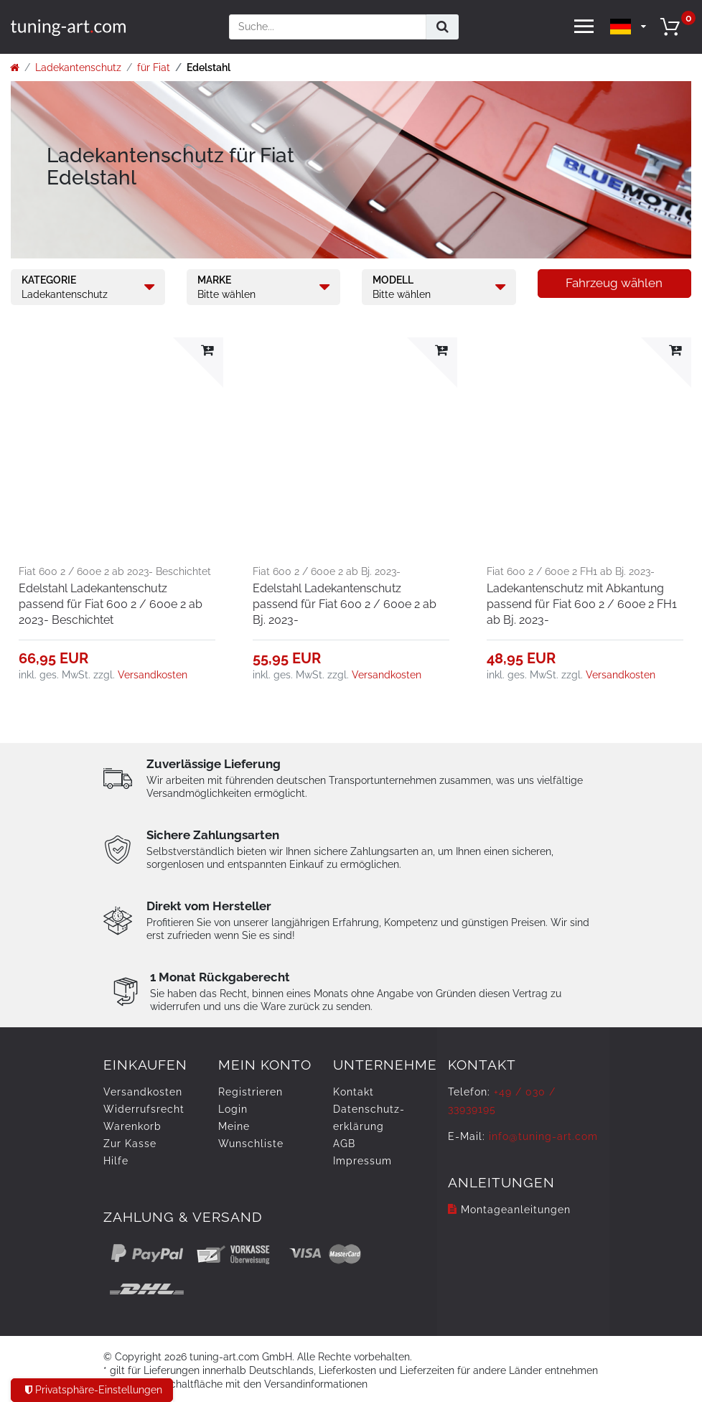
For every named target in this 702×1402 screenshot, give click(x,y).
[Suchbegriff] (327, 26)
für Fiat (153, 67)
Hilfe (115, 1161)
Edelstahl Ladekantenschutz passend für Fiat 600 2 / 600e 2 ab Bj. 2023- (344, 604)
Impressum (362, 1161)
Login (233, 1109)
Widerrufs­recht (143, 1109)
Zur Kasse (129, 1143)
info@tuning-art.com (543, 1136)
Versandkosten (152, 675)
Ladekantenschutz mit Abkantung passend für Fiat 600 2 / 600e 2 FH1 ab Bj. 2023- (582, 604)
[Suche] (442, 26)
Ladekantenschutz (78, 67)
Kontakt (353, 1092)
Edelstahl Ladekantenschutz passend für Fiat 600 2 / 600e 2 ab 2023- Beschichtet (110, 604)
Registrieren (250, 1092)
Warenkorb (132, 1126)
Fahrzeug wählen (614, 283)
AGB (344, 1143)
